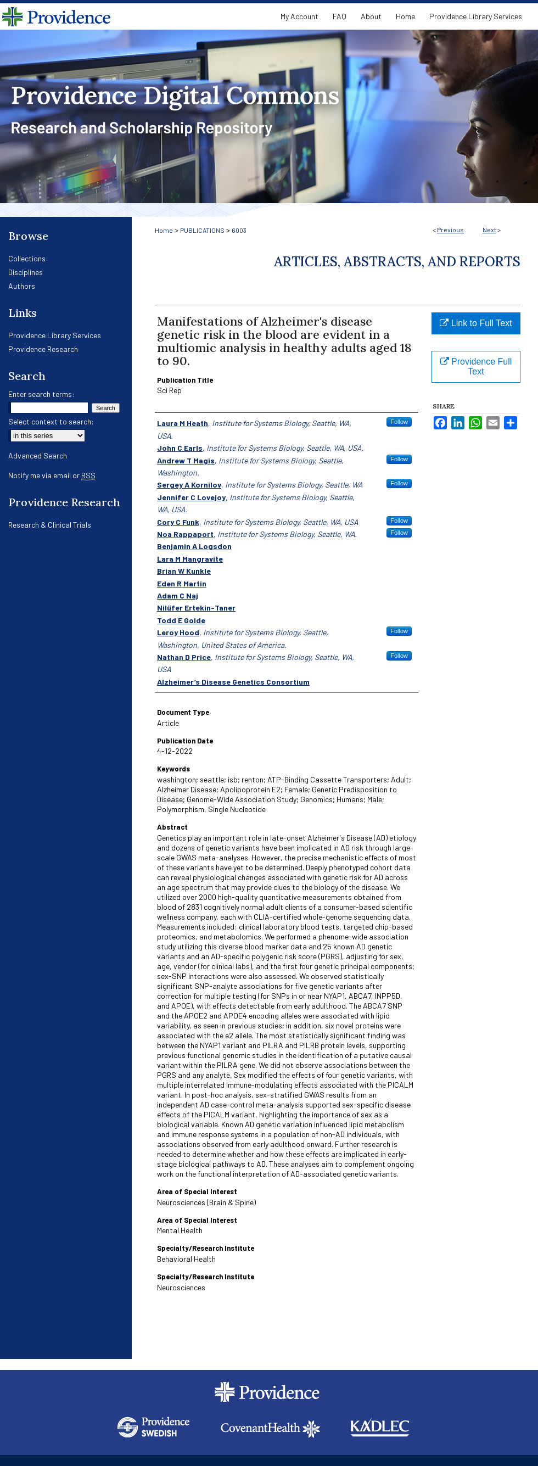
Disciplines (25, 272)
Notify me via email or (52, 475)
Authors (21, 285)
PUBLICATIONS (202, 230)
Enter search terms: (41, 394)
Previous (450, 229)
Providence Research (43, 349)
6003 (239, 230)
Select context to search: (51, 421)
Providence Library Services (54, 335)
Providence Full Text (476, 366)
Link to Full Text (476, 323)
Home (164, 230)
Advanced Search (37, 455)
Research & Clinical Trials (49, 524)
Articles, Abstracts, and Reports (397, 261)
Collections (27, 258)
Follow (399, 421)
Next (489, 229)
